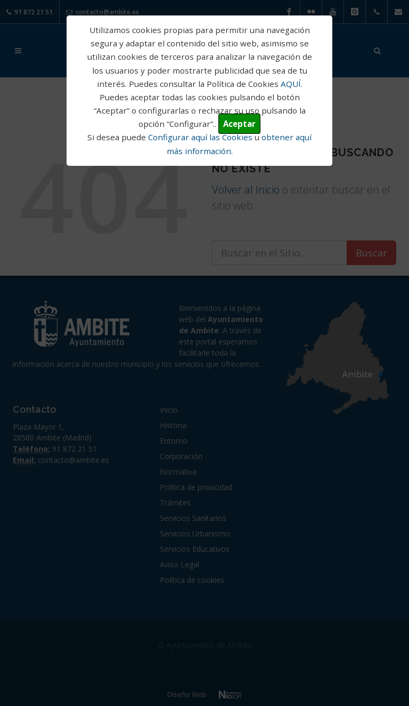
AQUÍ (291, 83)
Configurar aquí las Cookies (200, 137)
